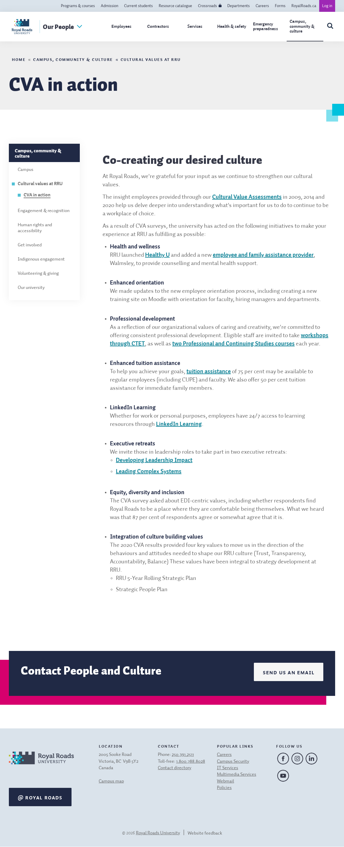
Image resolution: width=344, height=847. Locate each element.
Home (18, 59)
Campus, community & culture (302, 26)
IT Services (227, 768)
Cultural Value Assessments (247, 197)
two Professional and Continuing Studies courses (233, 344)
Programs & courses (78, 6)
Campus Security (233, 761)
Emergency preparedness (265, 26)
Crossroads (207, 6)
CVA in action (37, 195)
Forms (280, 6)
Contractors (158, 26)
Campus (25, 169)
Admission (109, 6)
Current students (138, 6)
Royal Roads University (158, 833)
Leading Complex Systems (148, 472)
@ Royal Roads (40, 797)
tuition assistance (208, 372)
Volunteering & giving (38, 273)
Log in (327, 6)
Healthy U (157, 255)
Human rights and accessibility (35, 228)
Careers (262, 6)
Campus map (111, 781)
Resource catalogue (175, 6)
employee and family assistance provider (263, 255)
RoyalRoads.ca (303, 6)
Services (194, 26)
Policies (224, 787)
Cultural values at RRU (151, 59)
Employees (121, 26)
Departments (238, 6)
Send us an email (288, 672)
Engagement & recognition (43, 210)
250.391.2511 (183, 754)
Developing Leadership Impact (154, 460)
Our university (31, 287)
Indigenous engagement (41, 259)
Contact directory (174, 768)
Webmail (225, 781)
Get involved (30, 245)
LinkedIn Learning (179, 424)
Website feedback (205, 833)
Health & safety (231, 26)
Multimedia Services (236, 774)
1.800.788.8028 (190, 761)
